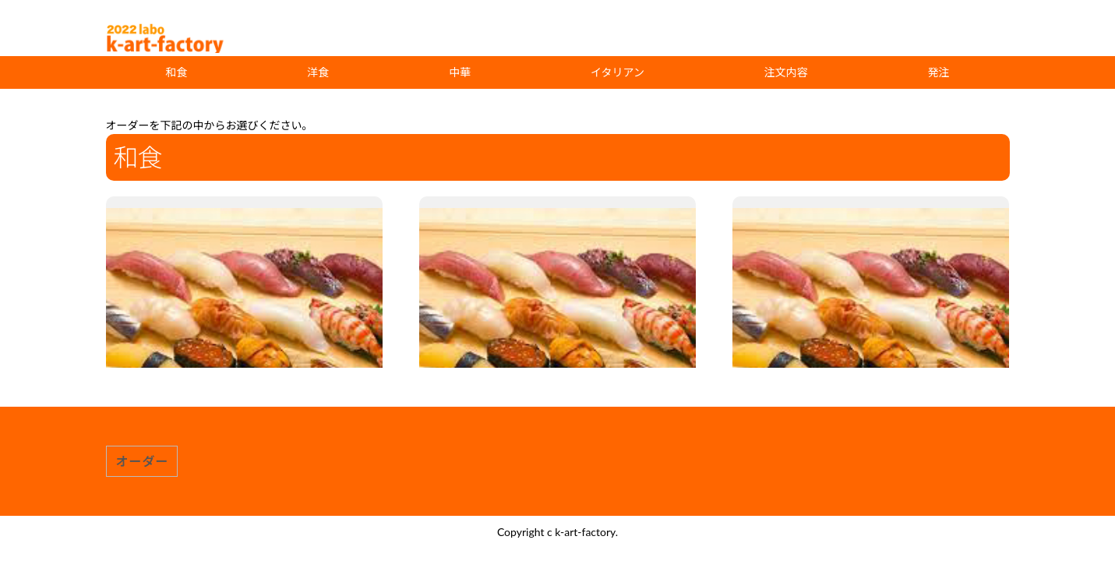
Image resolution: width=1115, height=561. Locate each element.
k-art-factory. (586, 531)
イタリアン (617, 72)
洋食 (318, 72)
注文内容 (786, 72)
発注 (939, 72)
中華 (460, 72)
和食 (176, 72)
